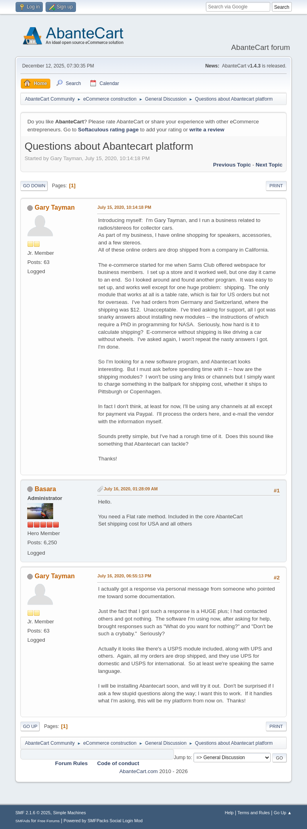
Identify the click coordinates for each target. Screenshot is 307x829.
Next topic (268, 165)
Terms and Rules (253, 812)
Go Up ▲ (283, 812)
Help (229, 812)
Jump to (182, 757)
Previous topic (232, 165)
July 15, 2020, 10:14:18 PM (124, 207)
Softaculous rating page (108, 130)
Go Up (30, 726)
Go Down (34, 185)
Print (276, 185)
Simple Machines (69, 812)
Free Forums (49, 821)
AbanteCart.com (138, 771)
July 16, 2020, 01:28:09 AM (130, 488)
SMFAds (22, 821)
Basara (45, 489)
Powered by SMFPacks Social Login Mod (103, 820)
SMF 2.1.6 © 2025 (32, 812)
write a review (206, 130)
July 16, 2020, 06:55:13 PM (124, 575)
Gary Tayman (55, 207)
